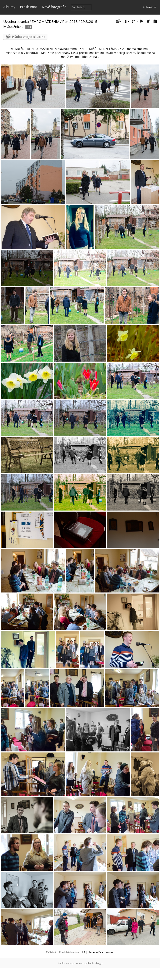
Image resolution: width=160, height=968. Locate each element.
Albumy (9, 7)
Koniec (110, 952)
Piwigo (98, 963)
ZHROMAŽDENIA (45, 21)
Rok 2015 (70, 21)
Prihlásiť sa (149, 7)
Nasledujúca (95, 952)
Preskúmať (28, 7)
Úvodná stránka (16, 21)
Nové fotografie (54, 7)
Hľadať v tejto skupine (28, 37)
